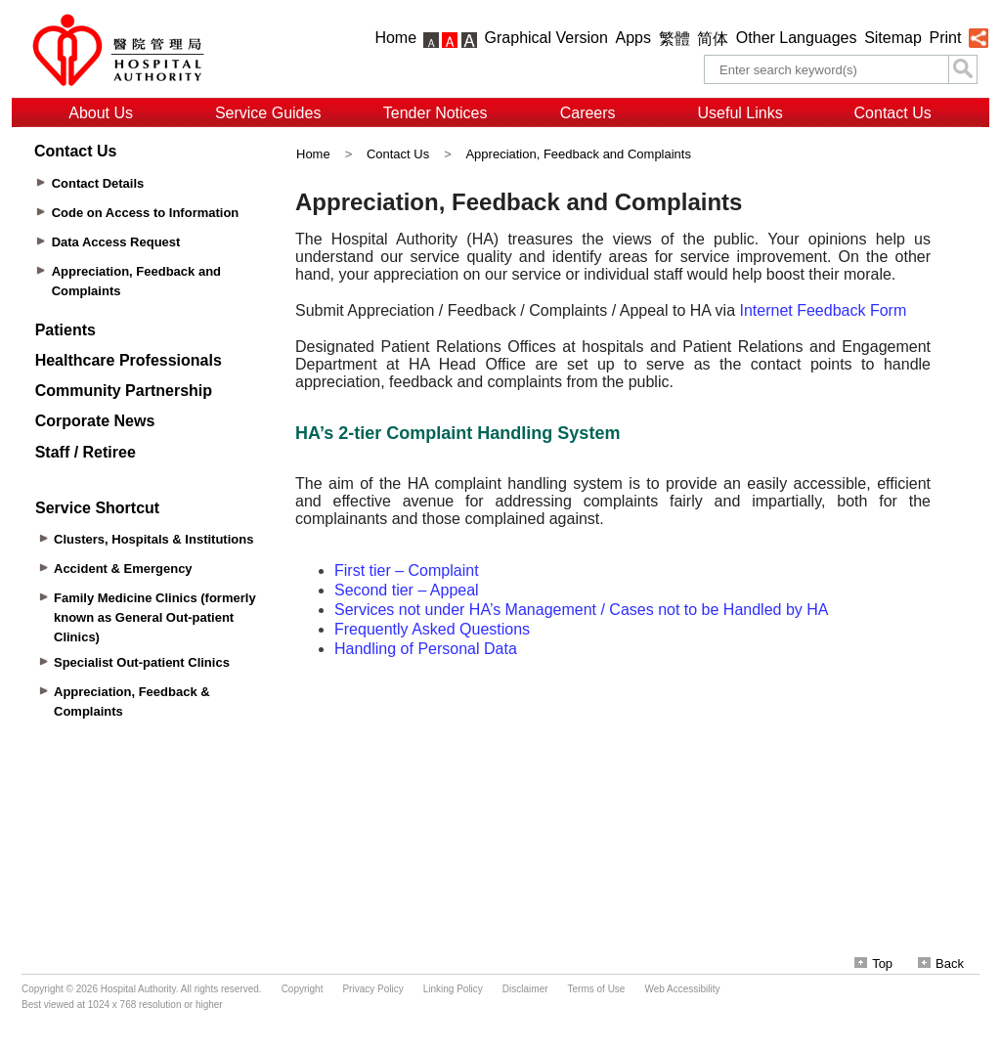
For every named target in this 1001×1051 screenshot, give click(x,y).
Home (395, 37)
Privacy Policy (372, 989)
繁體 (674, 38)
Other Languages (796, 37)
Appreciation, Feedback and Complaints (578, 154)
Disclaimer (525, 989)
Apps (633, 37)
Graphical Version (546, 37)
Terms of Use (597, 989)
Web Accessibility (681, 989)
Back (941, 963)
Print (945, 37)
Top (873, 963)
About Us (100, 113)
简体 (712, 38)
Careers (588, 113)
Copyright (303, 989)
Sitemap (893, 37)
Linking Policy (453, 989)
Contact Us (893, 113)
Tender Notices (435, 113)
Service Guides (268, 113)
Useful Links (740, 113)
